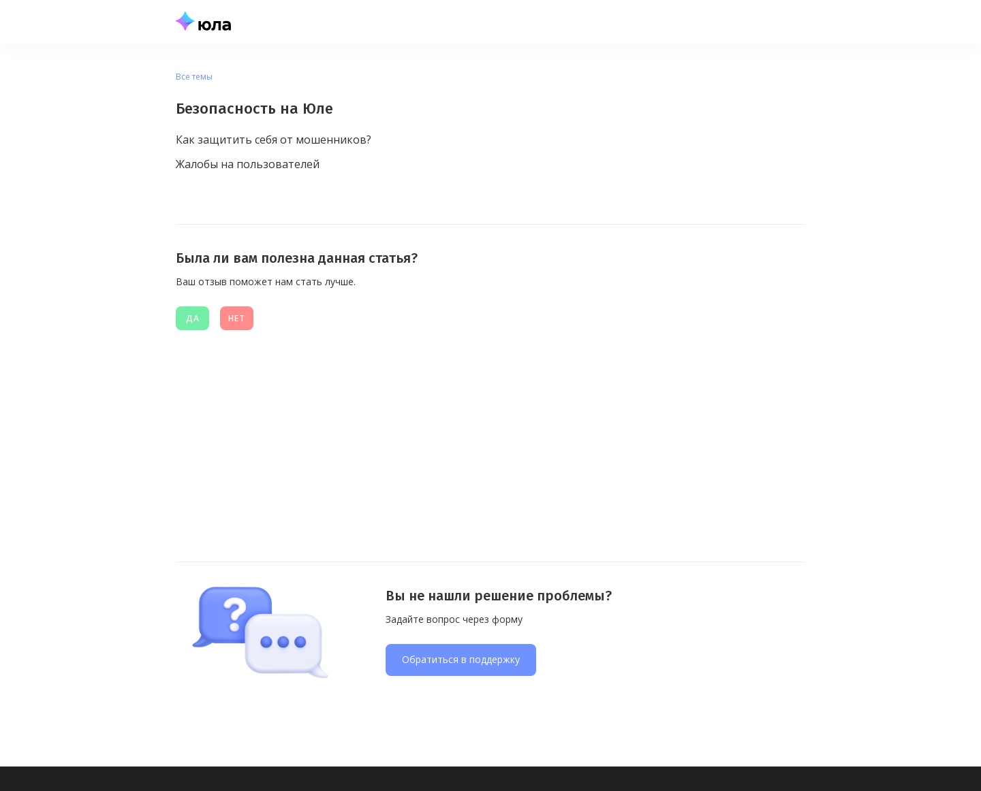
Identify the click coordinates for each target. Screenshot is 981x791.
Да (193, 318)
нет (236, 318)
